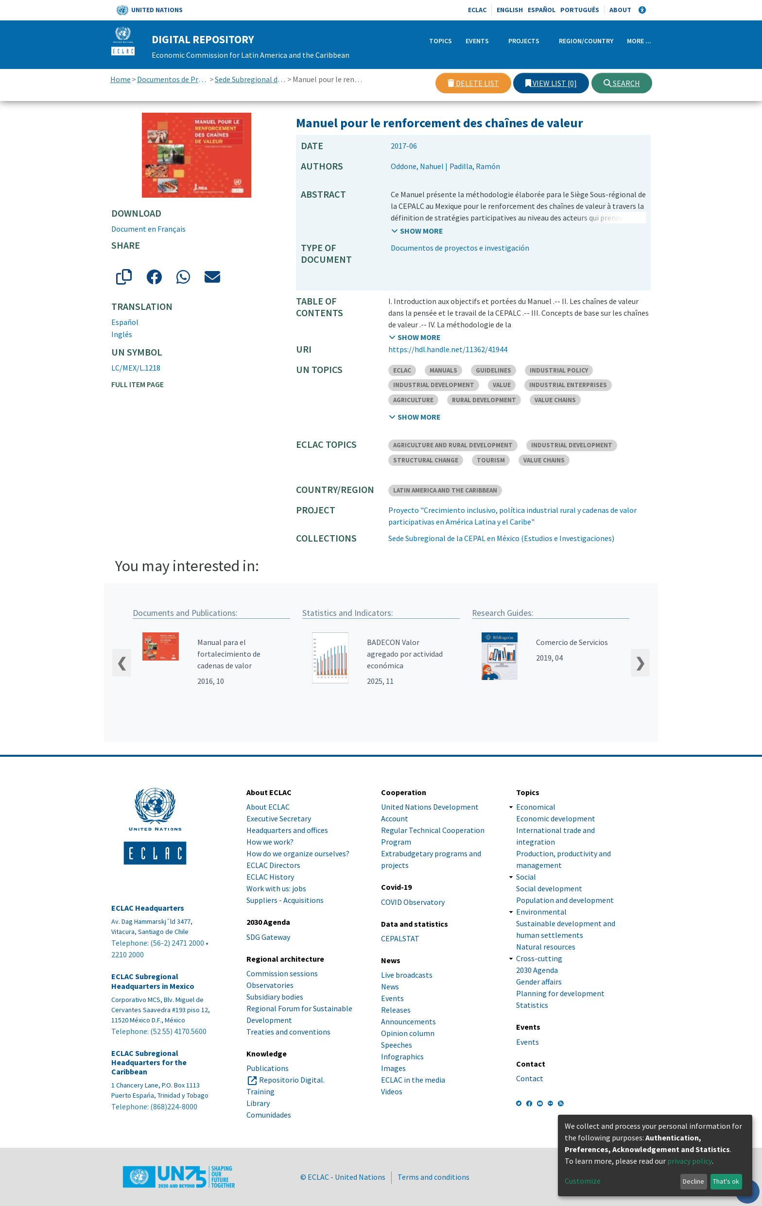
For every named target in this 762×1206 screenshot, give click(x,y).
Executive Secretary (278, 819)
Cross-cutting (539, 959)
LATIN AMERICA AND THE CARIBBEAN (445, 490)
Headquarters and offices (287, 830)
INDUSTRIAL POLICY (559, 370)
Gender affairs (539, 982)
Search (622, 83)
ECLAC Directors (273, 865)
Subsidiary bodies (274, 997)
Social (526, 877)
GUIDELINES (493, 370)
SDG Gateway (268, 937)
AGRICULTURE (413, 400)
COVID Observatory (413, 902)
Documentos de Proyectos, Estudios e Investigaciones (172, 79)
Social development (549, 889)
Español (541, 9)
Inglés (121, 334)
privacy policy (689, 1161)
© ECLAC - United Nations (342, 1177)
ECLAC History (270, 877)
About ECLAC (268, 807)
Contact (529, 1078)
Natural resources (545, 947)
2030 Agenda (537, 970)
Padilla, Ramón (475, 166)
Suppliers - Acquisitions (285, 900)
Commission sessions (282, 973)
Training (260, 1091)
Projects (523, 40)
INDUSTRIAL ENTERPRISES (568, 385)
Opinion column (407, 1033)
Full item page (137, 384)
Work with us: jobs (276, 889)
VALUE (502, 385)
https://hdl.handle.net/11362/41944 (447, 349)
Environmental (541, 912)
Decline (693, 1181)
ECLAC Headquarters (147, 908)
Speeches (396, 1045)
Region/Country (586, 40)
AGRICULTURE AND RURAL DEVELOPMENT (453, 445)
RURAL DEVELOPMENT (484, 400)
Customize (583, 1181)
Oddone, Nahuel (417, 166)
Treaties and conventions (288, 1031)
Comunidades (268, 1115)
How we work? (270, 842)
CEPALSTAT (400, 938)
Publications (267, 1068)
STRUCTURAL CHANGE (425, 460)
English (510, 9)
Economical (535, 807)
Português (579, 9)
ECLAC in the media (413, 1080)
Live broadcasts (407, 975)
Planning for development (560, 994)
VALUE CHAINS (555, 400)
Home (120, 79)
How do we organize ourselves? (297, 854)
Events (477, 40)
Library (258, 1103)
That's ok (726, 1181)
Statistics (532, 1005)
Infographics (402, 1056)
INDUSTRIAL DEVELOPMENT (433, 385)
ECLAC (477, 9)
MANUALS (443, 370)
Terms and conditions (433, 1177)
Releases (396, 1010)
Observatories (270, 985)
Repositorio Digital (291, 1080)
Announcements (408, 1021)
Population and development (565, 900)
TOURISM (491, 460)
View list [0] (551, 83)
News (390, 986)
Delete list (473, 83)
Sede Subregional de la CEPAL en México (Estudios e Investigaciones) (250, 79)
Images (393, 1068)
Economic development (555, 819)
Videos (391, 1091)
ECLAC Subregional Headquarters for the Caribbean (149, 1062)
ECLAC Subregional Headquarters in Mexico (152, 981)
